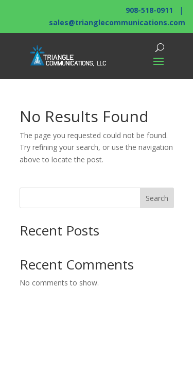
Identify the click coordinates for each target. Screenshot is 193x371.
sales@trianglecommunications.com (117, 22)
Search (157, 198)
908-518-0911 (149, 10)
